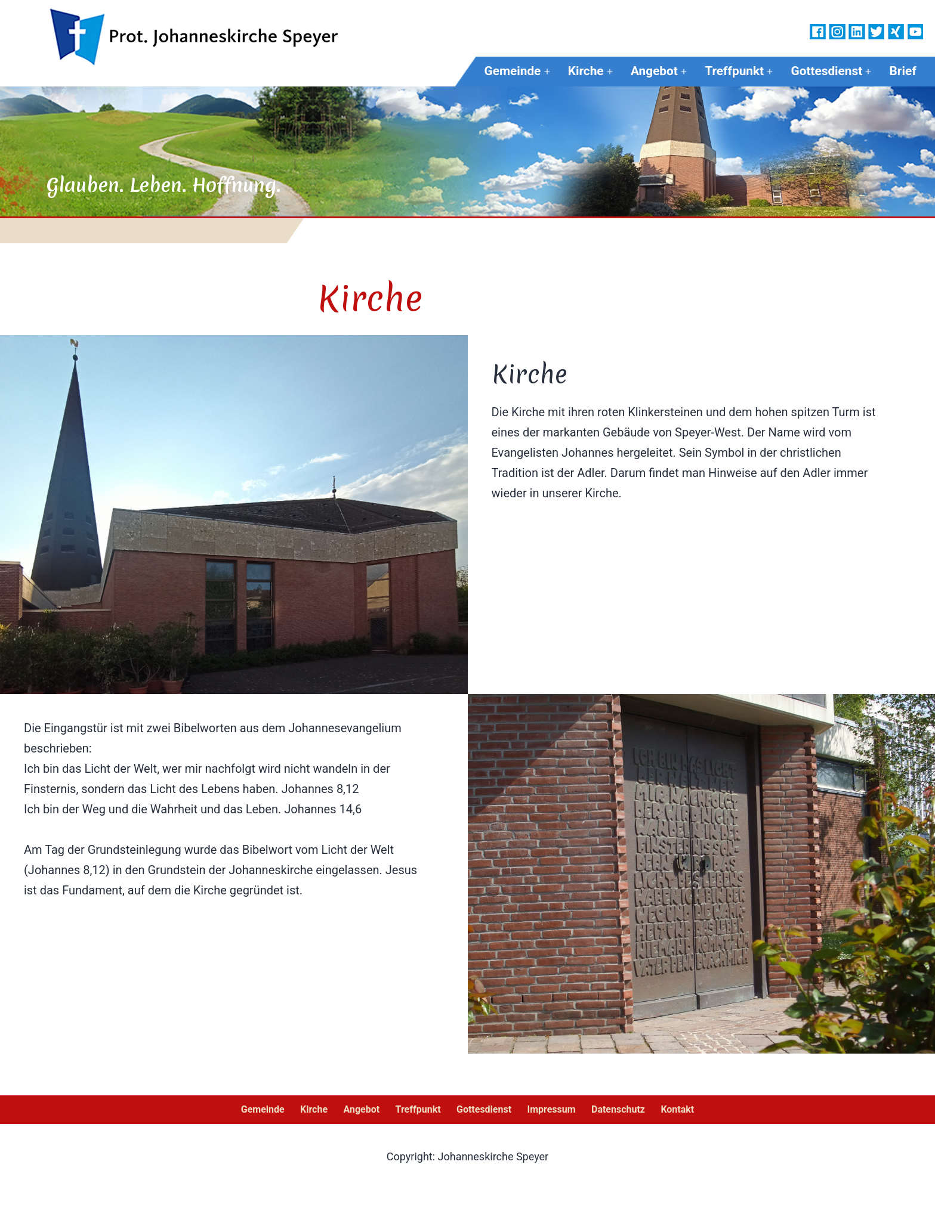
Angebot (654, 71)
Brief (903, 71)
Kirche (586, 71)
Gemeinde (513, 71)
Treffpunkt (734, 71)
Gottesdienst (826, 71)
